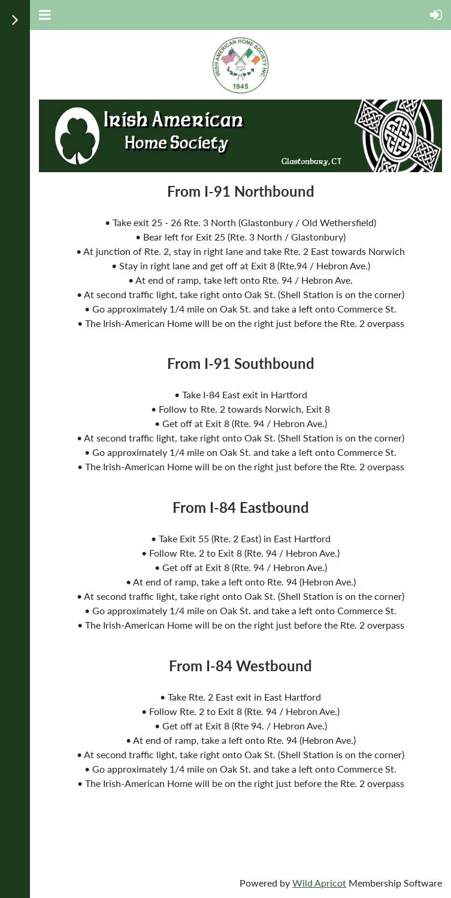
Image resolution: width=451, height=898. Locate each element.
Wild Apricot (319, 882)
